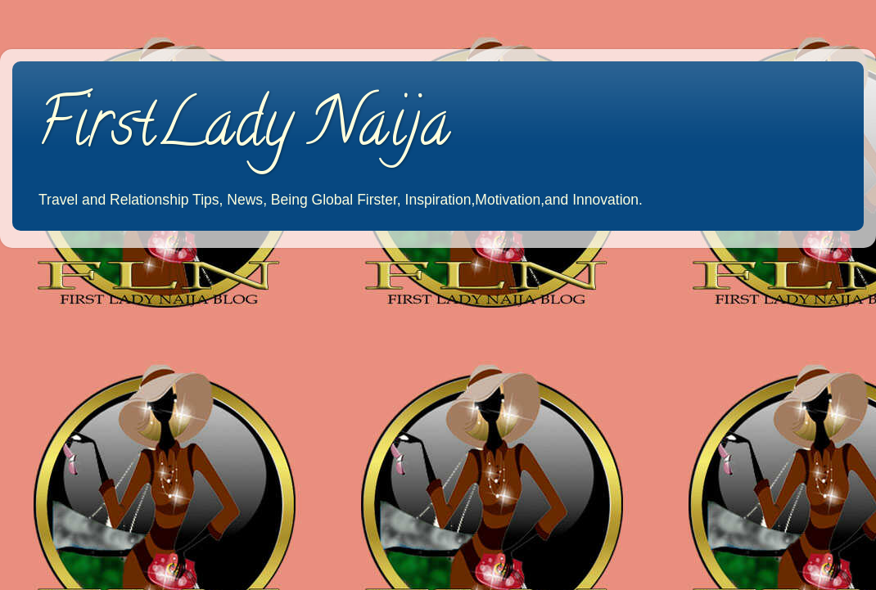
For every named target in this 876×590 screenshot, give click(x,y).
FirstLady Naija (243, 130)
